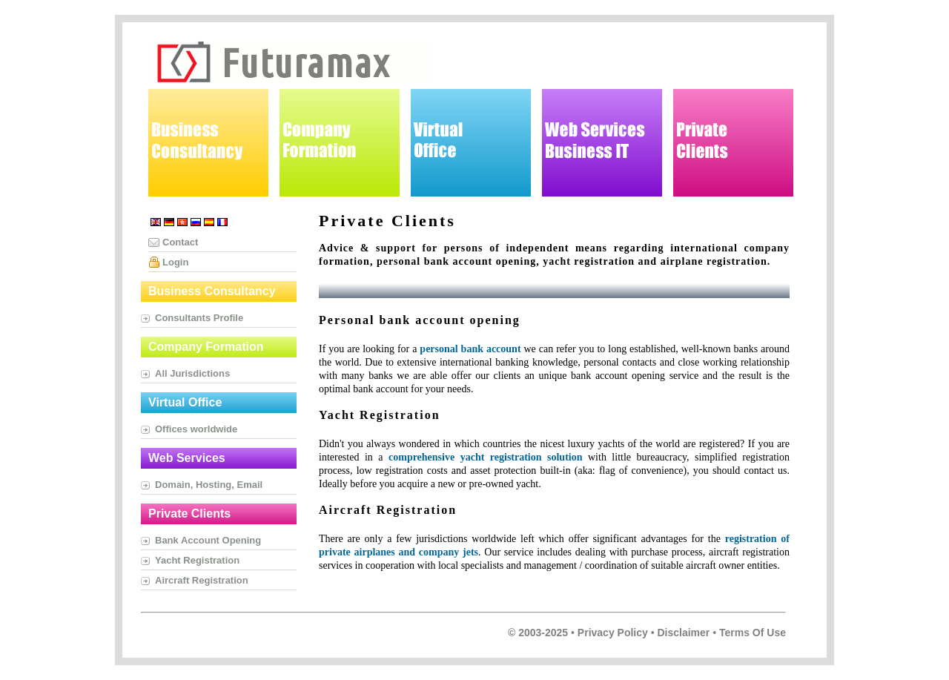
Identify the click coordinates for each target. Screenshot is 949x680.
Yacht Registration (197, 560)
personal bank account (470, 348)
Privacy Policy (613, 632)
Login (175, 262)
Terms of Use (752, 632)
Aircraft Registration (201, 580)
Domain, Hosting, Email (208, 484)
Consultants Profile (199, 317)
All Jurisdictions (192, 373)
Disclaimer (683, 632)
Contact (180, 242)
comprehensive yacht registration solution (485, 457)
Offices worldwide (196, 429)
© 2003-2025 (538, 632)
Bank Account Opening (208, 540)
